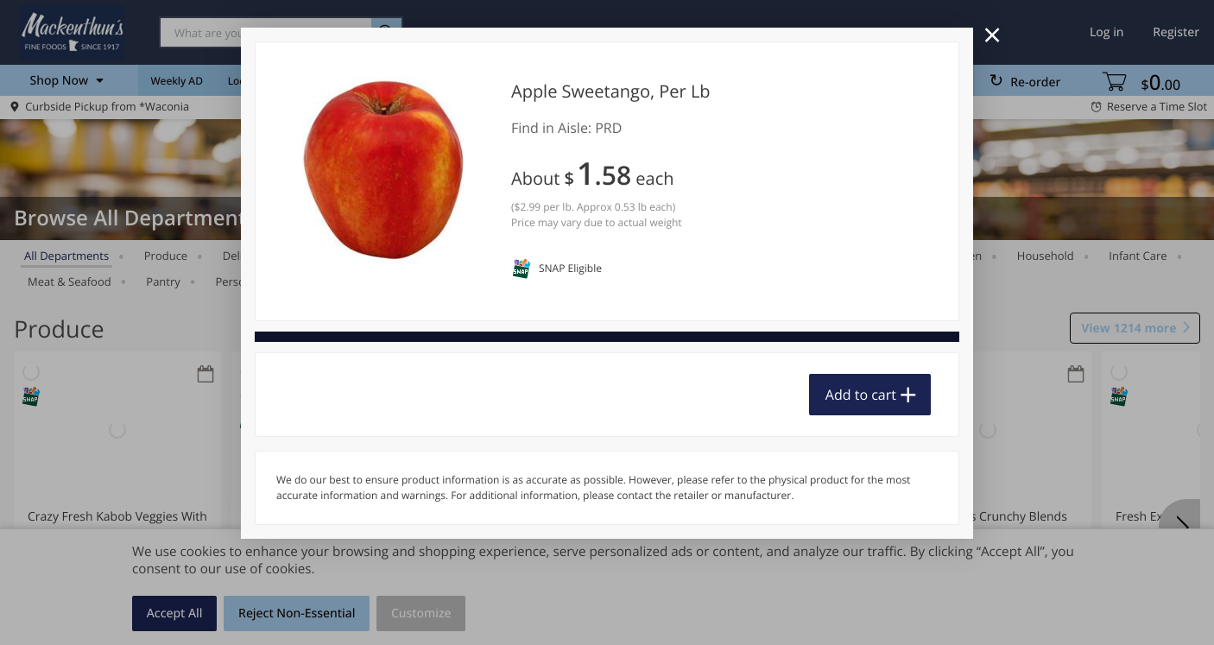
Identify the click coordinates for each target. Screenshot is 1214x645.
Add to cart (860, 394)
